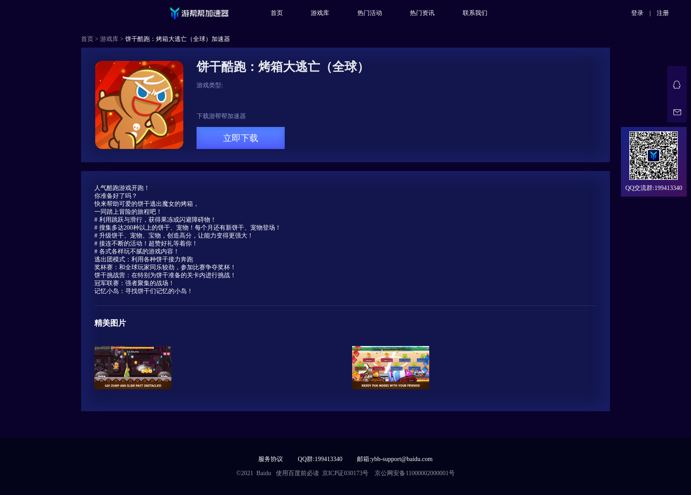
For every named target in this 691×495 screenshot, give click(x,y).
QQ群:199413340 (320, 459)
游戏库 (320, 13)
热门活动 (369, 13)
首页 (277, 13)
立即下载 (240, 138)
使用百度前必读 (297, 473)
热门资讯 (422, 13)
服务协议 (270, 459)
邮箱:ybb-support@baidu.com (394, 459)
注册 (663, 13)
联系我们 (475, 13)
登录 (637, 13)
